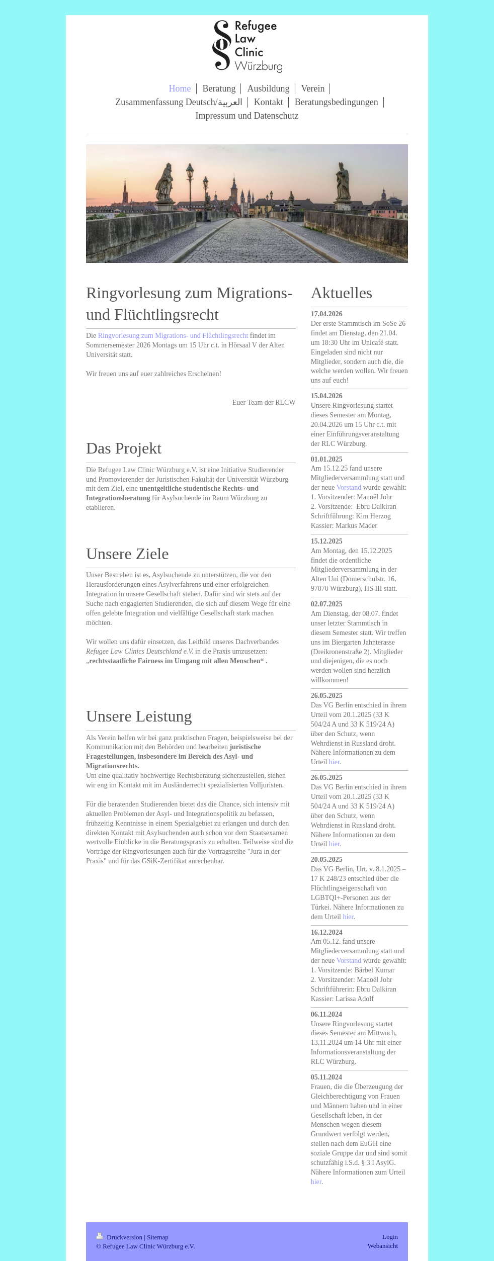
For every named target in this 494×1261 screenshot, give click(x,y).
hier (334, 762)
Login (390, 1236)
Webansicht (383, 1245)
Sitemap (158, 1237)
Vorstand (349, 487)
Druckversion (120, 1237)
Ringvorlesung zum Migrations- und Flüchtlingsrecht (173, 335)
